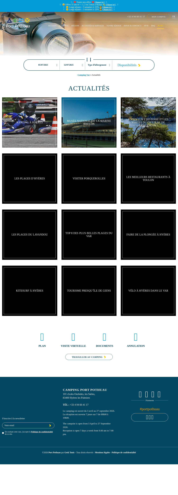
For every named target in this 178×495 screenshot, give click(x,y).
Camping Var (84, 75)
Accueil (52, 25)
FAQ (153, 25)
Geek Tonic (69, 452)
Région (75, 25)
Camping (64, 25)
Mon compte (159, 17)
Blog (160, 25)
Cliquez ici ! (100, 2)
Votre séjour (113, 25)
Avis (146, 25)
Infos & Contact (132, 25)
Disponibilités (127, 65)
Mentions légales (102, 452)
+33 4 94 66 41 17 (136, 16)
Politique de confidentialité (42, 432)
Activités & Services (93, 25)
